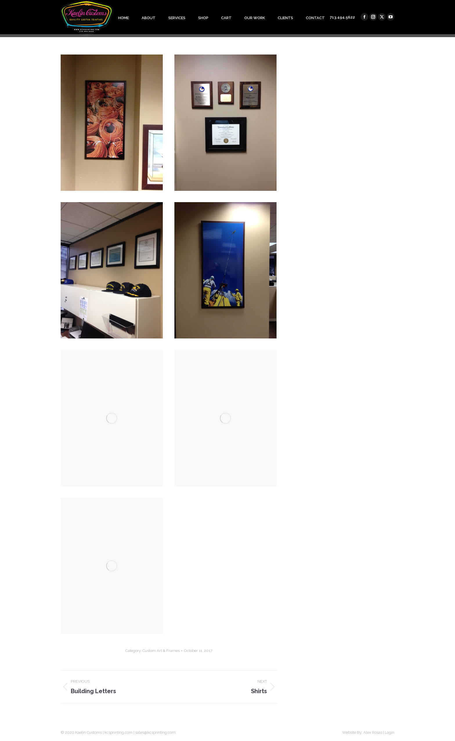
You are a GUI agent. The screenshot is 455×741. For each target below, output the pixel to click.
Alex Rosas (372, 732)
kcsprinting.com (118, 732)
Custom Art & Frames (161, 650)
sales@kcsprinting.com (155, 732)
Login (389, 732)
